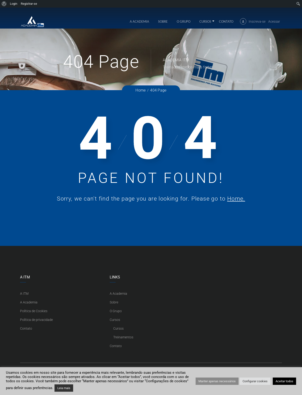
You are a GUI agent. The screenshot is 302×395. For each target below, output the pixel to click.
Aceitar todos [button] (284, 381)
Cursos (205, 24)
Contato (226, 24)
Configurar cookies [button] (255, 381)
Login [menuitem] (13, 3)
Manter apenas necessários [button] (217, 381)
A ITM (24, 293)
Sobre (163, 24)
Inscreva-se (257, 24)
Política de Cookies (33, 311)
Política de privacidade (36, 320)
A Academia (139, 24)
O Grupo (183, 24)
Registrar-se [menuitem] (29, 3)
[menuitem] (4, 4)
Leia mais (63, 388)
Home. (236, 198)
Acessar (274, 24)
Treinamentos (123, 337)
